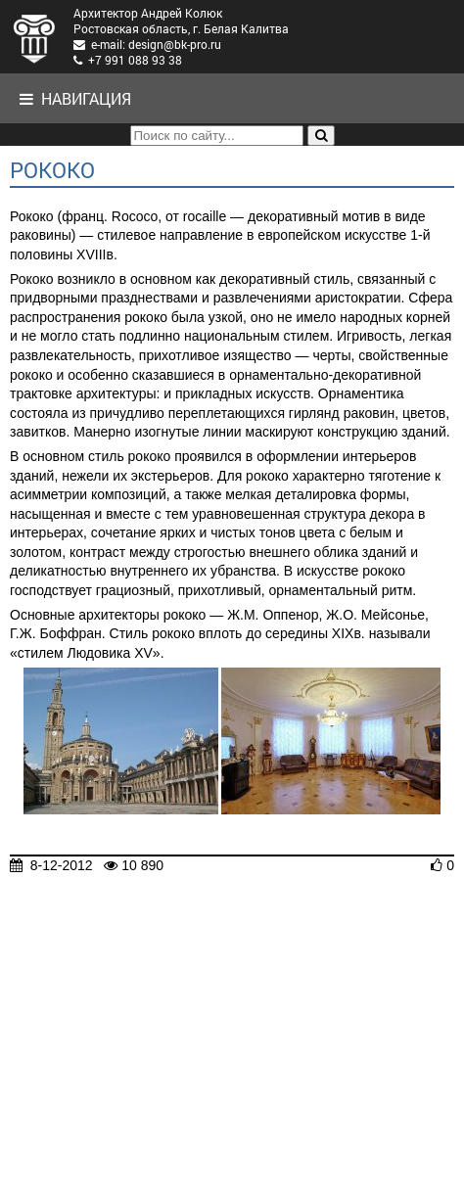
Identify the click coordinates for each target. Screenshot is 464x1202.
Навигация (75, 98)
